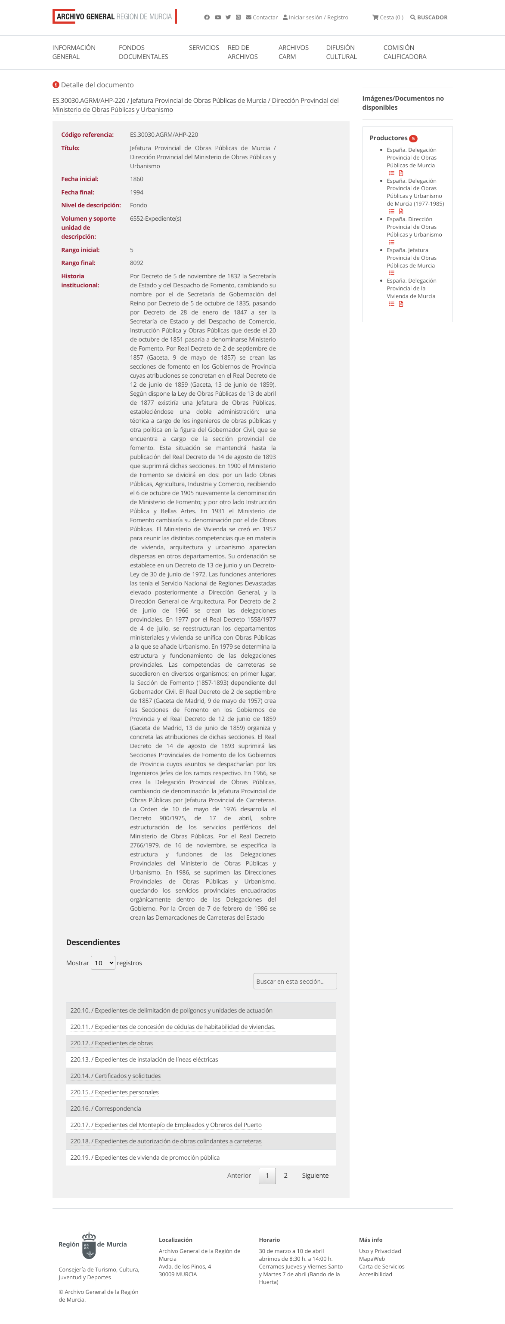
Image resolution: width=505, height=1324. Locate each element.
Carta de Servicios (382, 1266)
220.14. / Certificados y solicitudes (116, 1076)
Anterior (239, 1175)
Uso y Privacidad (380, 1251)
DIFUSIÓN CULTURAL (341, 52)
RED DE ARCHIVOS (243, 52)
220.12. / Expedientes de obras (112, 1043)
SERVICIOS (204, 47)
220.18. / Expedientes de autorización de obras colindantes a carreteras (166, 1141)
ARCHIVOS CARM (294, 52)
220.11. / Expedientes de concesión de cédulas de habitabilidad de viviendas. (173, 1027)
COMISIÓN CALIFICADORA (405, 52)
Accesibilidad (375, 1274)
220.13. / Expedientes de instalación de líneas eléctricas (144, 1060)
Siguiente (315, 1175)
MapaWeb (372, 1258)
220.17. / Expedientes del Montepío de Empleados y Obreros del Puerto (166, 1125)
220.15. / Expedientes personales (115, 1092)
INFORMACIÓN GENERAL (74, 52)
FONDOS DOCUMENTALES (143, 52)
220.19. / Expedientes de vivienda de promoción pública (145, 1158)
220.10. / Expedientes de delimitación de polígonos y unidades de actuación (172, 1011)
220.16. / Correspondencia (106, 1109)
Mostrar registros (104, 963)
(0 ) (387, 17)
